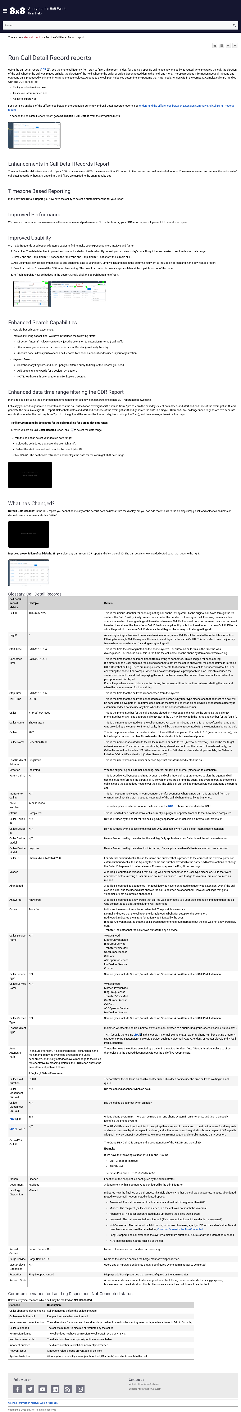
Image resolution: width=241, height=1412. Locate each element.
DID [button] (172, 805)
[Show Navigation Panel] (5, 11)
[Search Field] (120, 25)
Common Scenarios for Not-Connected (180, 1229)
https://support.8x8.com (149, 1388)
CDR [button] (45, 69)
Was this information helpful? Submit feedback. (33, 1403)
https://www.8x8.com (148, 1384)
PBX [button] (13, 1119)
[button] (234, 25)
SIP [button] (13, 1128)
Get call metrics (33, 37)
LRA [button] (138, 1034)
